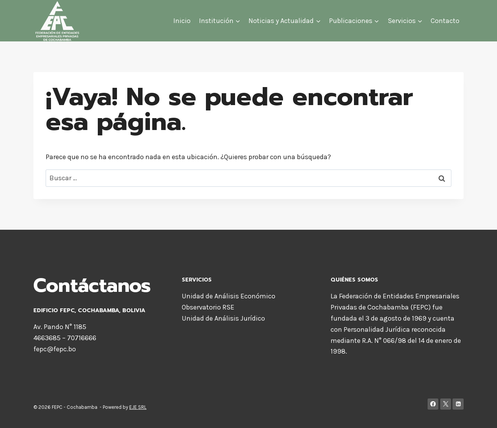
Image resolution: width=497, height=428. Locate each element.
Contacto (445, 20)
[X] (445, 404)
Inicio (182, 20)
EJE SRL (137, 407)
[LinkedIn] (458, 404)
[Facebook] (433, 404)
